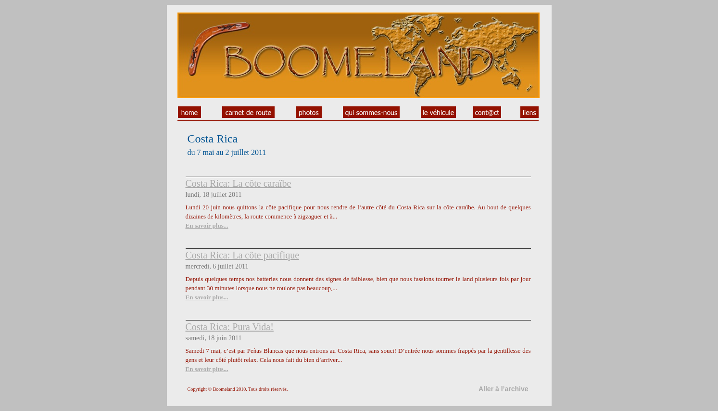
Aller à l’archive (504, 389)
